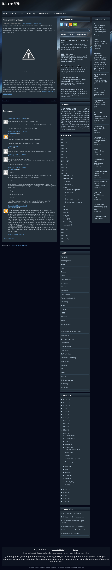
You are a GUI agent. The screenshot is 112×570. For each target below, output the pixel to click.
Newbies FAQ (66, 126)
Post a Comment (8, 238)
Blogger (75, 550)
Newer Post (5, 101)
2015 (63, 161)
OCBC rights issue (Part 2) (70, 78)
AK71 (96, 88)
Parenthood (65, 117)
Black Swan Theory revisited (71, 66)
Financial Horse (99, 24)
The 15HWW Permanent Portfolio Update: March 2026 (100, 80)
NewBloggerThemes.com (77, 567)
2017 (63, 155)
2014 (63, 164)
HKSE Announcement (60, 13)
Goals (22, 13)
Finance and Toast (100, 182)
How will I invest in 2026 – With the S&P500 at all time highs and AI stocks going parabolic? (100, 29)
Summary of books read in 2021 (100, 217)
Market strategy (82, 111)
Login (5, 13)
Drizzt (96, 39)
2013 (63, 167)
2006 (63, 242)
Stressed (67, 196)
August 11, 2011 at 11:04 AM (17, 206)
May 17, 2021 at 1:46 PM (16, 234)
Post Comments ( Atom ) (19, 245)
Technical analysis (83, 115)
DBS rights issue (67, 54)
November (66, 178)
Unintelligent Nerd (100, 171)
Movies (66, 123)
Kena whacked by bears (13, 20)
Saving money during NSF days (72, 89)
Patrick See (12, 156)
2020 (63, 145)
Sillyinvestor (98, 101)
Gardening (64, 128)
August (65, 188)
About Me (13, 13)
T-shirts (67, 129)
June (64, 209)
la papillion (12, 169)
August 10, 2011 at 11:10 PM (17, 146)
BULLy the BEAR (10, 3)
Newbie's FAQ (31, 13)
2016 (63, 158)
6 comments (37, 23)
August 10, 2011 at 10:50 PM (17, 131)
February (66, 222)
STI (62, 123)
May (64, 212)
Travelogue (72, 129)
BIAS (86, 109)
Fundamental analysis (73, 113)
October (65, 181)
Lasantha (53, 567)
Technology (70, 119)
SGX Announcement (44, 13)
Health (87, 126)
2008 (63, 235)
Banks (63, 119)
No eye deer (69, 193)
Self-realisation (27, 23)
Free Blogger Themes (63, 567)
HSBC (69, 128)
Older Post (54, 101)
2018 (63, 152)
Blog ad (86, 124)
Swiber (63, 129)
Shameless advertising (77, 128)
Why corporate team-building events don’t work (100, 208)
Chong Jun (12, 133)
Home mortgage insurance (73, 202)
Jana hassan (12, 207)
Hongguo (78, 119)
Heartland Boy (99, 127)
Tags (71, 34)
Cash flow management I (73, 190)
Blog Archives (81, 34)
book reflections (66, 279)
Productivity (85, 119)
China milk (65, 124)
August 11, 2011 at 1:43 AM (17, 154)
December (66, 175)
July (64, 206)
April (64, 216)
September (66, 184)
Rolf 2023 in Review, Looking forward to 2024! (100, 140)
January (65, 225)
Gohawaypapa (99, 204)
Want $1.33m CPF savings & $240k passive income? (100, 92)
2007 (63, 238)
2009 (63, 232)
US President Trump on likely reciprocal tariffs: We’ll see (100, 118)
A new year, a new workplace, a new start (99, 104)
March (65, 219)
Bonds (81, 117)
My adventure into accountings (79, 123)
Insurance (75, 121)
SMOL (96, 149)
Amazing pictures (84, 121)
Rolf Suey (97, 137)
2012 (63, 170)
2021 (63, 142)
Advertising (86, 128)
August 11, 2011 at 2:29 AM (17, 167)
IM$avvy (86, 117)
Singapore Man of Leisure (17, 118)
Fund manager (66, 121)
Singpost (74, 126)
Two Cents (97, 53)
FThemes (37, 567)
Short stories (74, 117)
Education (73, 115)
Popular (63, 34)
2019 (63, 149)
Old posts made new (76, 124)
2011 (63, 173)
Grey (10, 148)
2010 (63, 229)
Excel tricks (81, 126)
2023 (63, 139)
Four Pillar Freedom (97, 193)
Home (29, 101)
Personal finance (68, 111)
